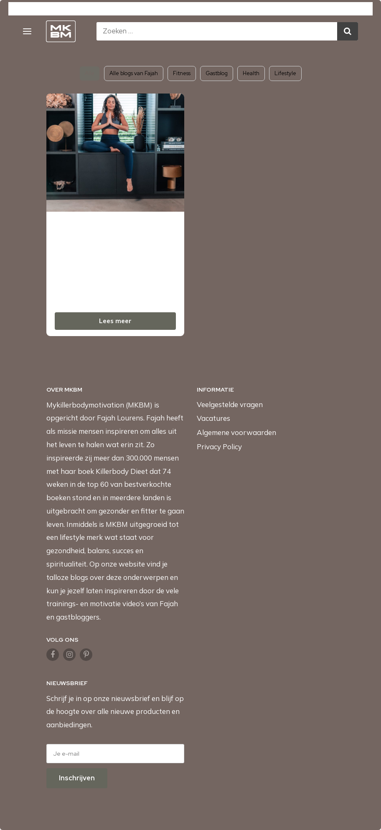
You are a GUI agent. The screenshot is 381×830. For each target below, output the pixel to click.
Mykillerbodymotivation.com (51, 9)
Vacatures (213, 418)
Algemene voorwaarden (236, 432)
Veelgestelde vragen (230, 404)
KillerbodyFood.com (187, 9)
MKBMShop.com (125, 9)
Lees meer (115, 321)
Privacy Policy (219, 446)
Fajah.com (243, 9)
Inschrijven (77, 778)
